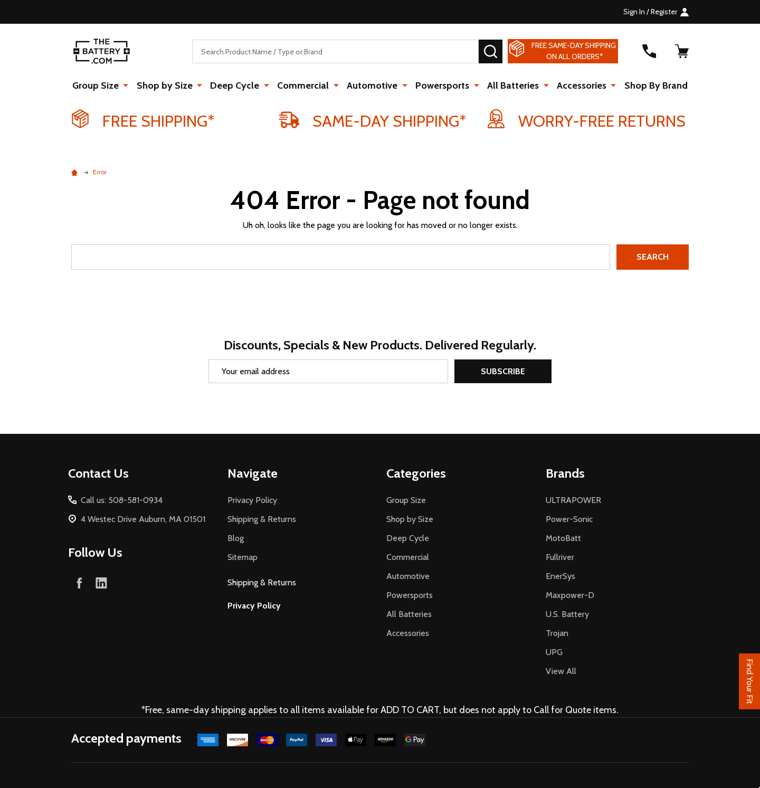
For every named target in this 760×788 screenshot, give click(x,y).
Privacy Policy (252, 500)
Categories (416, 473)
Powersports (442, 85)
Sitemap (242, 557)
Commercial (304, 85)
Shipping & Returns (261, 519)
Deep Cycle (237, 85)
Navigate (252, 473)
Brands (565, 473)
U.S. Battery (567, 614)
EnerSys (560, 576)
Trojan (557, 633)
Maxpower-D (570, 595)
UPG (554, 652)
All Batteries (511, 85)
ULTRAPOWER (573, 500)
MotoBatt (563, 538)
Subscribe (503, 371)
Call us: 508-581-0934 (122, 500)
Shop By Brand (652, 85)
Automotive (372, 85)
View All (561, 671)
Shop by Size (168, 85)
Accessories (579, 85)
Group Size (100, 85)
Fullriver (560, 557)
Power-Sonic (569, 519)
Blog (235, 538)
